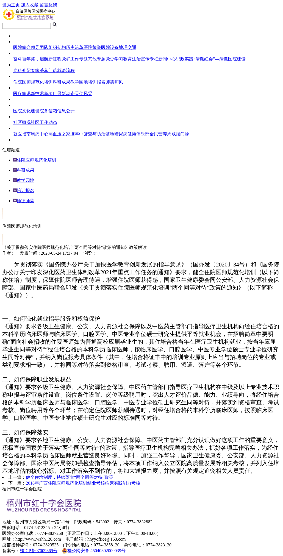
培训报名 (97, 82)
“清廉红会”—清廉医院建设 (219, 59)
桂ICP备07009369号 (38, 550)
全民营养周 (160, 134)
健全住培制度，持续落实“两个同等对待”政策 (69, 477)
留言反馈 (48, 4)
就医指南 (22, 64)
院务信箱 (48, 111)
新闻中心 (167, 59)
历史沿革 (75, 47)
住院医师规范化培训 (33, 82)
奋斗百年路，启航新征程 (37, 59)
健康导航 (22, 128)
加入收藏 (29, 4)
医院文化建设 (26, 111)
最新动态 (66, 93)
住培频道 (22, 76)
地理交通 (127, 47)
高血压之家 (59, 134)
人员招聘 (22, 139)
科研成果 (61, 82)
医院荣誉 (92, 47)
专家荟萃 (39, 70)
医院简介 (22, 47)
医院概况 (22, 41)
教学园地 (79, 82)
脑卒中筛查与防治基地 (92, 134)
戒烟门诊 (180, 134)
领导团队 (39, 47)
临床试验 (22, 99)
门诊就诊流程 (61, 70)
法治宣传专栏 (145, 59)
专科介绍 (22, 70)
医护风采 (22, 87)
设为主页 (11, 4)
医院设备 (110, 47)
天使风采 (83, 93)
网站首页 (22, 36)
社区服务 (22, 116)
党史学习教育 (119, 59)
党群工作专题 (75, 59)
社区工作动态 (44, 122)
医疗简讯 (22, 93)
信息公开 (66, 111)
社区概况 (22, 122)
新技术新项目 (44, 93)
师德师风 (114, 82)
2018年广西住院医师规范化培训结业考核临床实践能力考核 (83, 483)
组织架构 (57, 47)
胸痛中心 (39, 134)
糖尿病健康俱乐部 (131, 134)
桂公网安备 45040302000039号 (94, 551)
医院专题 (22, 53)
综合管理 (22, 105)
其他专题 (97, 59)
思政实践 (184, 59)
